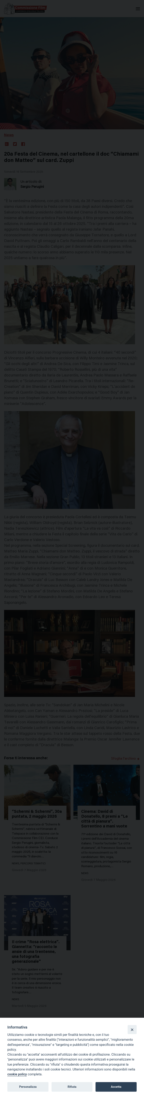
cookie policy (17, 1074)
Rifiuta (72, 1087)
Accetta (116, 1087)
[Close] (132, 1029)
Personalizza (28, 1087)
